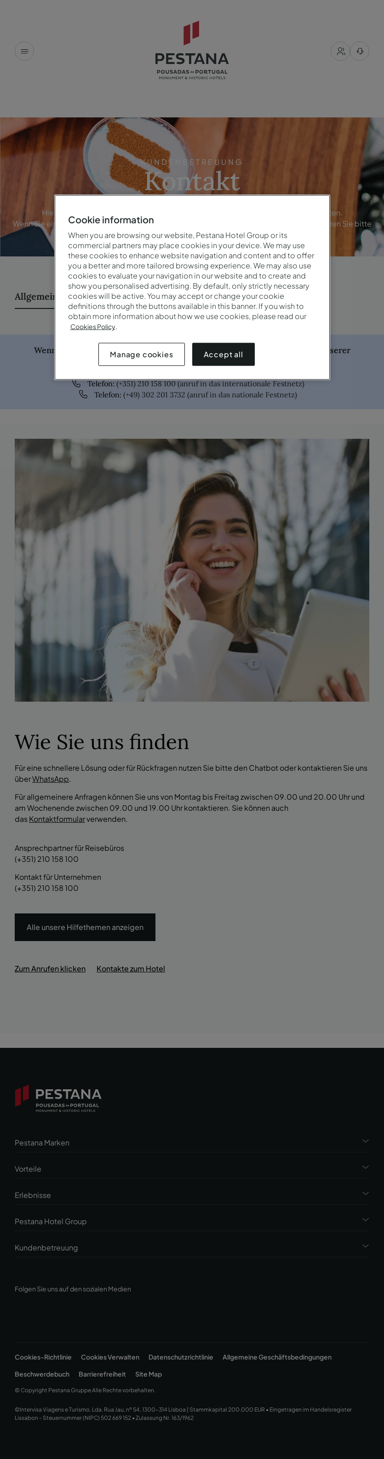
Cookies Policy (92, 326)
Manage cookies (141, 354)
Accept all (223, 354)
